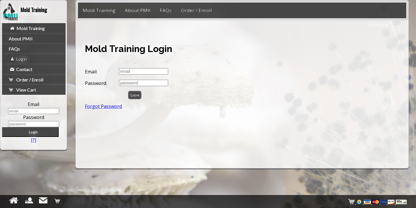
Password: (96, 83)
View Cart (22, 89)
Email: (91, 71)
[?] (33, 140)
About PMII (21, 38)
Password (33, 117)
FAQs (14, 48)
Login (18, 59)
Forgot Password (103, 106)
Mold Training (27, 28)
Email (33, 104)
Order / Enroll (26, 79)
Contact (21, 69)
